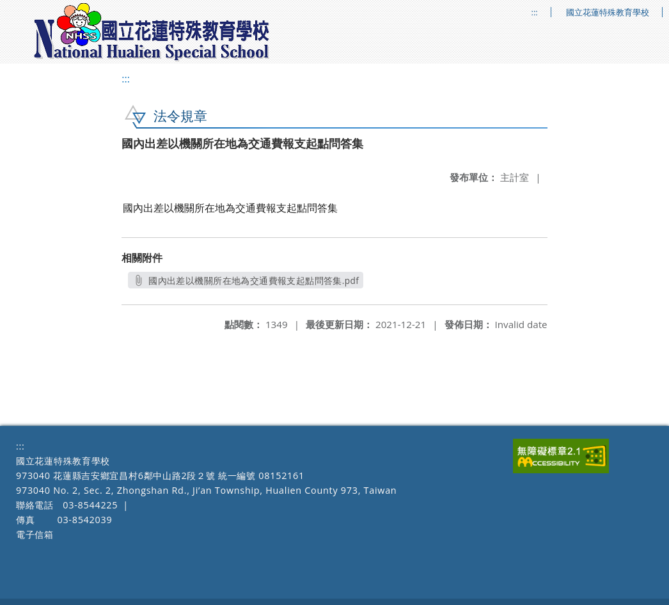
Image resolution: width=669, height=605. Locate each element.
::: (534, 12)
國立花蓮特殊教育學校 (607, 12)
